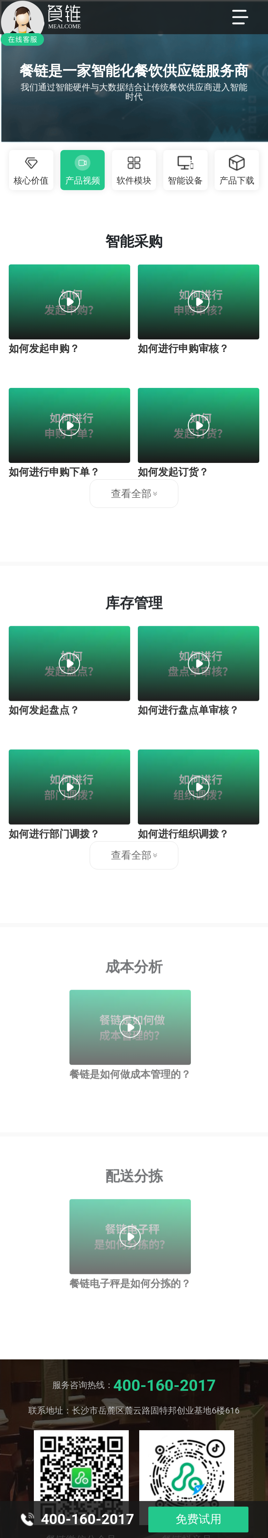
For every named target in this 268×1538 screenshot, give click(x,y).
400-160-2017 (164, 1385)
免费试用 (199, 1519)
